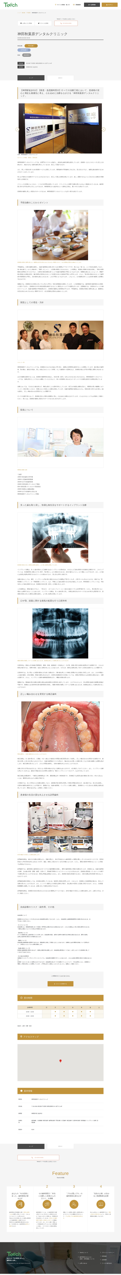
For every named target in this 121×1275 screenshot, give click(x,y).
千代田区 (28, 12)
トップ (19, 12)
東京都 (23, 12)
